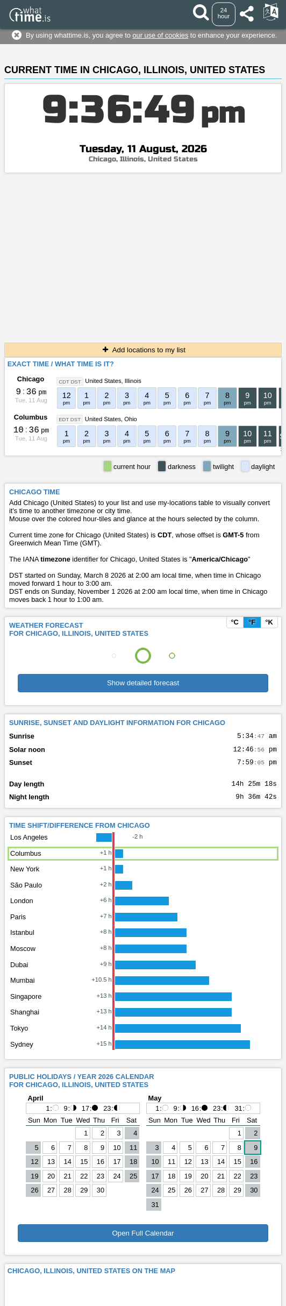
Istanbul (22, 940)
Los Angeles (29, 845)
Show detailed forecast (143, 683)
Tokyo (19, 1036)
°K (269, 622)
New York (24, 877)
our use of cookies (160, 35)
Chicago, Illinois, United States (143, 159)
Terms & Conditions (134, 1285)
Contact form (77, 1285)
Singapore (25, 1004)
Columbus (31, 417)
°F (251, 622)
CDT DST (70, 381)
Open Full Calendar (143, 1241)
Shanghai (24, 1020)
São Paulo (26, 893)
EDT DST (70, 419)
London (21, 909)
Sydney (21, 1052)
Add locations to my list (143, 350)
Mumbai (22, 988)
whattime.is (171, 1298)
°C (234, 622)
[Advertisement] (143, 254)
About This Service (199, 1285)
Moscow (22, 957)
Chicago (30, 379)
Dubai (19, 973)
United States (103, 381)
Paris (18, 925)
